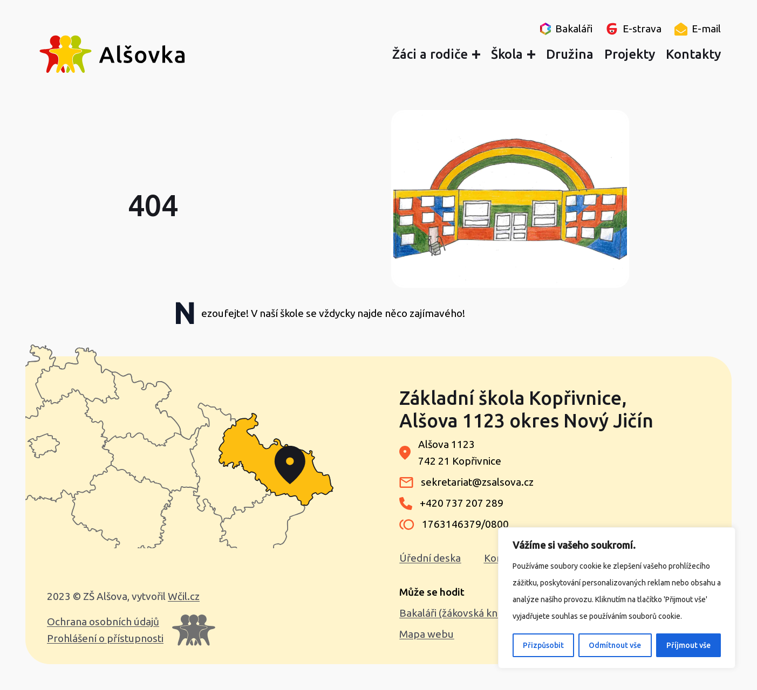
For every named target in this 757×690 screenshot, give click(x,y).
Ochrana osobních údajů (103, 621)
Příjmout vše (688, 645)
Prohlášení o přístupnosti (105, 638)
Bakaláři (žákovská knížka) (459, 613)
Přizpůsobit (543, 645)
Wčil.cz (184, 596)
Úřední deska (430, 558)
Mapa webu (426, 634)
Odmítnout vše (615, 645)
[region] (616, 597)
